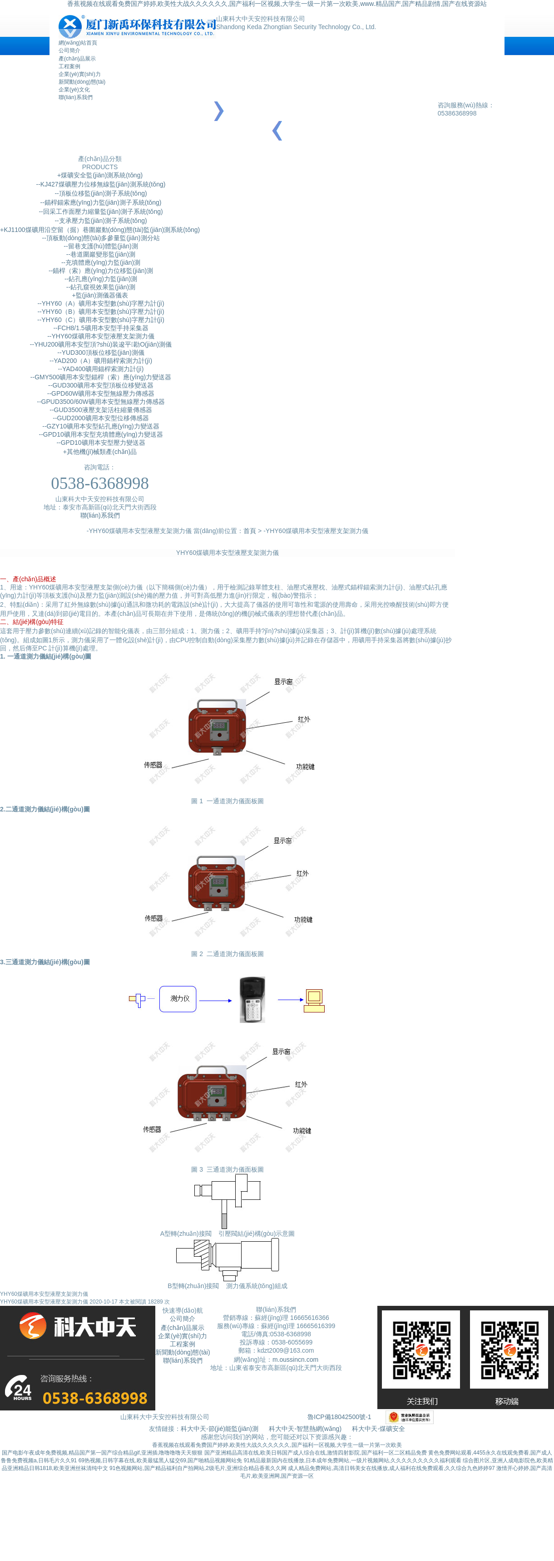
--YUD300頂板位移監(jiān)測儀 (99, 352)
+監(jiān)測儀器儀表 (100, 295)
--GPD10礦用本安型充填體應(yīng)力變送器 (100, 434)
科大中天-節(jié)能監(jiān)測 (220, 1428)
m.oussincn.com (295, 1359)
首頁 (249, 530)
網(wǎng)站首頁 (78, 43)
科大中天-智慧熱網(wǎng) (305, 1428)
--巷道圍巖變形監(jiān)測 (99, 254)
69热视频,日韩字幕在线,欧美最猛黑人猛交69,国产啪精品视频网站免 (160, 1460)
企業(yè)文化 (74, 89)
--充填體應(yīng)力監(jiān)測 (99, 262)
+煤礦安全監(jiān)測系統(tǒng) (100, 175)
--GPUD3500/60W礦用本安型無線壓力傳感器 (99, 401)
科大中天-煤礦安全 (378, 1428)
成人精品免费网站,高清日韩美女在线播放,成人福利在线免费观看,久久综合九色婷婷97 (391, 1468)
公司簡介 (69, 50)
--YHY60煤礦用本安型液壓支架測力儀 (99, 336)
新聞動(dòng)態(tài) (82, 82)
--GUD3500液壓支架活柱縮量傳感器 (100, 409)
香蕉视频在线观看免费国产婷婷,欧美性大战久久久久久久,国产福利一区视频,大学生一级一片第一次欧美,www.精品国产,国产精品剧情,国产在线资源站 (277, 3)
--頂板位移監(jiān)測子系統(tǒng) (100, 193)
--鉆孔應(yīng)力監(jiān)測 (100, 278)
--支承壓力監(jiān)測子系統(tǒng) (100, 220)
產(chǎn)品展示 (77, 58)
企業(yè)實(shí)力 (80, 74)
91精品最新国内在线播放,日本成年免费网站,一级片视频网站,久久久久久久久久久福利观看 (352, 1460)
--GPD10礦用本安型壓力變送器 (100, 442)
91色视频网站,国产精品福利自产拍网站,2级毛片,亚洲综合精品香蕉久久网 (198, 1468)
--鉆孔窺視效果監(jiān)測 (99, 287)
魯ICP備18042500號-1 (339, 1416)
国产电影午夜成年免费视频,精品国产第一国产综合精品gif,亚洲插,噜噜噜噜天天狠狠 (102, 1453)
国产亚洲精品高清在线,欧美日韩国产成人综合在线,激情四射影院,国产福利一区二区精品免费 (315, 1453)
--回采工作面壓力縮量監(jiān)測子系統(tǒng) (100, 211)
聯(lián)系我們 (76, 97)
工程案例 (69, 66)
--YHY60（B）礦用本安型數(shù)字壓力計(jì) (100, 311)
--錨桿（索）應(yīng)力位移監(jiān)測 (100, 270)
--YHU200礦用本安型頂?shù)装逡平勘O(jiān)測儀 (100, 344)
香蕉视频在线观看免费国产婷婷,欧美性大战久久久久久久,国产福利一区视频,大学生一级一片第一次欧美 (277, 1445)
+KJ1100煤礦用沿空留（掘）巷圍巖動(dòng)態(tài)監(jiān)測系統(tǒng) (100, 229)
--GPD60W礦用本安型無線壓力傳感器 (99, 393)
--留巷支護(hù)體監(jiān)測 (100, 246)
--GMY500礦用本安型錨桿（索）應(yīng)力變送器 (100, 377)
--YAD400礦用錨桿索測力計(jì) (100, 369)
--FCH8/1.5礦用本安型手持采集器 (100, 328)
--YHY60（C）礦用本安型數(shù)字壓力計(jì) (99, 319)
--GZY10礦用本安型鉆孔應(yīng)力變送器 (99, 426)
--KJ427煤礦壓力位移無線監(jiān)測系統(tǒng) (100, 184)
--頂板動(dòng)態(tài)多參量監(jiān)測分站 (100, 238)
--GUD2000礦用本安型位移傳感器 (99, 418)
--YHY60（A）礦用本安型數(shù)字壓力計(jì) (100, 303)
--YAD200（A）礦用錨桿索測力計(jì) (100, 360)
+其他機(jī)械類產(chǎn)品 (100, 451)
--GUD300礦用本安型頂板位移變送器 (99, 385)
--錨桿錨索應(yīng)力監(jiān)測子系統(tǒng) (100, 202)
